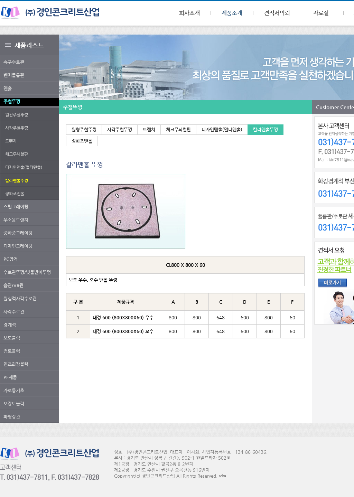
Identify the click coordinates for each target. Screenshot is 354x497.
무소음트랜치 (15, 219)
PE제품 (10, 377)
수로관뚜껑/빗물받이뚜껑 (27, 272)
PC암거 (10, 259)
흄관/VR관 (13, 285)
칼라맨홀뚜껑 (265, 129)
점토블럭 (11, 351)
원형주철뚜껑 (16, 114)
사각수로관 (13, 311)
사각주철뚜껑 (16, 127)
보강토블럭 (13, 403)
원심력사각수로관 (20, 298)
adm (222, 475)
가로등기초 (13, 390)
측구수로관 (13, 62)
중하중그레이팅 (17, 232)
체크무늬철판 (16, 154)
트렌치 (11, 141)
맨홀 (7, 88)
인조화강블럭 (15, 364)
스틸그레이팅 (15, 206)
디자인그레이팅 (17, 245)
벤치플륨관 (13, 75)
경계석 (9, 324)
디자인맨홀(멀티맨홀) (23, 167)
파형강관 (11, 416)
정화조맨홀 (14, 193)
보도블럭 (11, 337)
